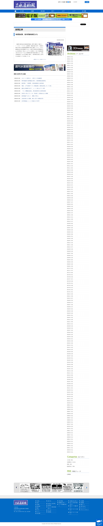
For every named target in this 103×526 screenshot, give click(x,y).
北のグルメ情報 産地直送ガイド (52, 508)
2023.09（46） (70, 120)
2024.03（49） (70, 108)
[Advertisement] (78, 36)
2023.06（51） (70, 127)
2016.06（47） (70, 306)
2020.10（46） (70, 195)
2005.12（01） (70, 439)
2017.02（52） (70, 289)
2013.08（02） (70, 379)
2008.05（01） (70, 422)
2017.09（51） (70, 274)
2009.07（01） (70, 411)
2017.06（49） (70, 281)
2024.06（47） (70, 101)
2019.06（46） (70, 229)
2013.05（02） (70, 385)
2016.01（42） (70, 317)
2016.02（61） (70, 315)
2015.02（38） (70, 340)
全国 (37, 502)
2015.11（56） (70, 321)
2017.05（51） (70, 283)
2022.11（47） (70, 142)
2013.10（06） (70, 375)
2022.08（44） (70, 148)
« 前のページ (36, 59)
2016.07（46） (70, 304)
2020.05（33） (70, 206)
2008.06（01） (70, 420)
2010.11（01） (70, 398)
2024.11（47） (70, 91)
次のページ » (43, 59)
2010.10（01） (70, 400)
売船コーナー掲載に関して (74, 507)
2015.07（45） (70, 330)
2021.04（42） (70, 182)
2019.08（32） (70, 225)
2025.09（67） (70, 69)
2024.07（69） (70, 99)
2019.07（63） (70, 227)
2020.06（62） (70, 204)
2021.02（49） (70, 187)
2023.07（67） (70, 125)
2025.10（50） (70, 67)
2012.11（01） (70, 387)
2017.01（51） (70, 291)
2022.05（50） (70, 155)
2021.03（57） (70, 185)
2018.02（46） (70, 264)
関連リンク (83, 504)
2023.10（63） (70, 118)
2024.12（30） (70, 88)
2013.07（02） (70, 381)
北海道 (38, 504)
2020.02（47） (70, 212)
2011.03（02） (70, 396)
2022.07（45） (70, 150)
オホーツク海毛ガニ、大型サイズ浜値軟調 (32, 78)
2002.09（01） (70, 449)
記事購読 (69, 474)
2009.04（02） (70, 415)
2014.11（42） (70, 347)
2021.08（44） (70, 174)
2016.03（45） (70, 313)
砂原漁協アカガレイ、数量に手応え (30, 95)
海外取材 (49, 505)
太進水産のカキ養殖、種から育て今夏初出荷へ (33, 98)
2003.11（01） (70, 447)
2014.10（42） (70, 349)
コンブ (38, 511)
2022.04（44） (70, 157)
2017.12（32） (70, 268)
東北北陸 (38, 506)
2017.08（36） (70, 276)
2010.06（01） (70, 402)
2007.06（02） (70, 426)
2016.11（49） (70, 296)
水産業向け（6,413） (71, 462)
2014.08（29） (70, 353)
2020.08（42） (70, 200)
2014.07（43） (70, 355)
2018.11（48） (70, 244)
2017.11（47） (70, 270)
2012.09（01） (70, 390)
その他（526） (70, 460)
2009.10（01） (70, 405)
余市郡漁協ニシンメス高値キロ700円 (30, 101)
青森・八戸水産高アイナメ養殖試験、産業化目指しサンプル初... (37, 85)
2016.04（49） (70, 311)
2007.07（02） (70, 424)
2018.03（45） (70, 261)
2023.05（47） (70, 129)
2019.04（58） (70, 234)
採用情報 (82, 502)
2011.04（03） (70, 394)
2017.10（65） (70, 272)
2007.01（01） (70, 428)
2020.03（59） (70, 210)
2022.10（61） (70, 144)
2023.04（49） (70, 131)
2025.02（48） (70, 84)
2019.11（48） (70, 219)
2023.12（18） (70, 114)
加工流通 (38, 513)
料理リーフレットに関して (74, 513)
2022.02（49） (70, 161)
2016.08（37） (70, 302)
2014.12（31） (70, 345)
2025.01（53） (70, 86)
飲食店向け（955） (71, 466)
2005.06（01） (70, 443)
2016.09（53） (70, 300)
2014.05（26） (70, 360)
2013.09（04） (70, 377)
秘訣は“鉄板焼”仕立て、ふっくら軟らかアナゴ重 (33, 88)
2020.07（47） (70, 202)
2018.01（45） (70, 266)
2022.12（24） (70, 140)
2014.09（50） (70, 351)
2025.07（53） (70, 73)
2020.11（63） (70, 193)
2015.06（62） (70, 332)
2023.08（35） (70, 123)
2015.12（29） (70, 319)
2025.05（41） (70, 78)
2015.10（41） (70, 323)
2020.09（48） (70, 197)
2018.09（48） (70, 249)
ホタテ (38, 509)
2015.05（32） (70, 334)
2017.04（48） (70, 285)
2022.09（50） (70, 146)
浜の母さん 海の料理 (51, 503)
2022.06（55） (70, 153)
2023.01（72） (70, 138)
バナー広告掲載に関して (63, 505)
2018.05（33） (70, 257)
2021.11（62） (70, 167)
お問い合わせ (83, 506)
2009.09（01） (70, 407)
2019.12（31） (70, 217)
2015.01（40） (70, 343)
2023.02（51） (70, 135)
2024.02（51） (70, 110)
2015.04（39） (70, 336)
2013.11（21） (70, 373)
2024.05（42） (70, 103)
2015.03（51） (70, 338)
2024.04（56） (70, 106)
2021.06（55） (70, 178)
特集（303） (69, 464)
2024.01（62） (70, 112)
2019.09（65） (70, 223)
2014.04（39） (70, 362)
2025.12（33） (70, 63)
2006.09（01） (70, 432)
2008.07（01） (70, 417)
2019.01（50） (70, 240)
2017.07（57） (70, 279)
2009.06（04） (70, 413)
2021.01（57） (70, 189)
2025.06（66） (70, 76)
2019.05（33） (70, 232)
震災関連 (49, 511)
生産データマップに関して (74, 510)
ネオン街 (49, 510)
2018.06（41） (70, 255)
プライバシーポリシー (85, 509)
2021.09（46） (70, 172)
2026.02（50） (70, 59)
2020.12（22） (70, 191)
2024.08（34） (70, 97)
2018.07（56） (70, 253)
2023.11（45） (70, 116)
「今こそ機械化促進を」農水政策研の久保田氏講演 (34, 90)
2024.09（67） (70, 95)
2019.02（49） (70, 238)
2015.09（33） (70, 326)
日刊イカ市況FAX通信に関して (74, 503)
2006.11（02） (70, 430)
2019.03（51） (70, 236)
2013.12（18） (70, 370)
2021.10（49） (70, 170)
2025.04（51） (70, 80)
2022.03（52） (70, 159)
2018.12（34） (70, 242)
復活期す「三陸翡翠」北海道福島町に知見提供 (33, 83)
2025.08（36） (70, 71)
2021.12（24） (70, 165)
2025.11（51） (70, 65)
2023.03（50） (70, 133)
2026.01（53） (70, 61)
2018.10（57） (70, 246)
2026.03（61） (70, 56)
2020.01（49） (70, 214)
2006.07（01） (70, 434)
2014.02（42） (70, 366)
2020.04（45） (70, 208)
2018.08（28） (70, 251)
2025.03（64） (70, 82)
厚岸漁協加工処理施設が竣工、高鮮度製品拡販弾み (34, 80)
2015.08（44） (70, 328)
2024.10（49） (70, 93)
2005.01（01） (70, 445)
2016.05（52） (70, 308)
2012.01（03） (70, 392)
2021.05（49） (70, 180)
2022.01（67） (70, 163)
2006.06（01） (70, 437)
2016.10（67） (70, 298)
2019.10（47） (70, 221)
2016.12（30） (70, 293)
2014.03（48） (70, 364)
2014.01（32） (70, 368)
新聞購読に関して (62, 502)
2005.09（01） (70, 441)
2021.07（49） (70, 176)
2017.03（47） (70, 287)
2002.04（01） (70, 452)
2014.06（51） (70, 358)
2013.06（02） (70, 383)
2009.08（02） (70, 409)
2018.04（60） (70, 259)
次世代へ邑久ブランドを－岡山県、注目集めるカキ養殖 (35, 93)
